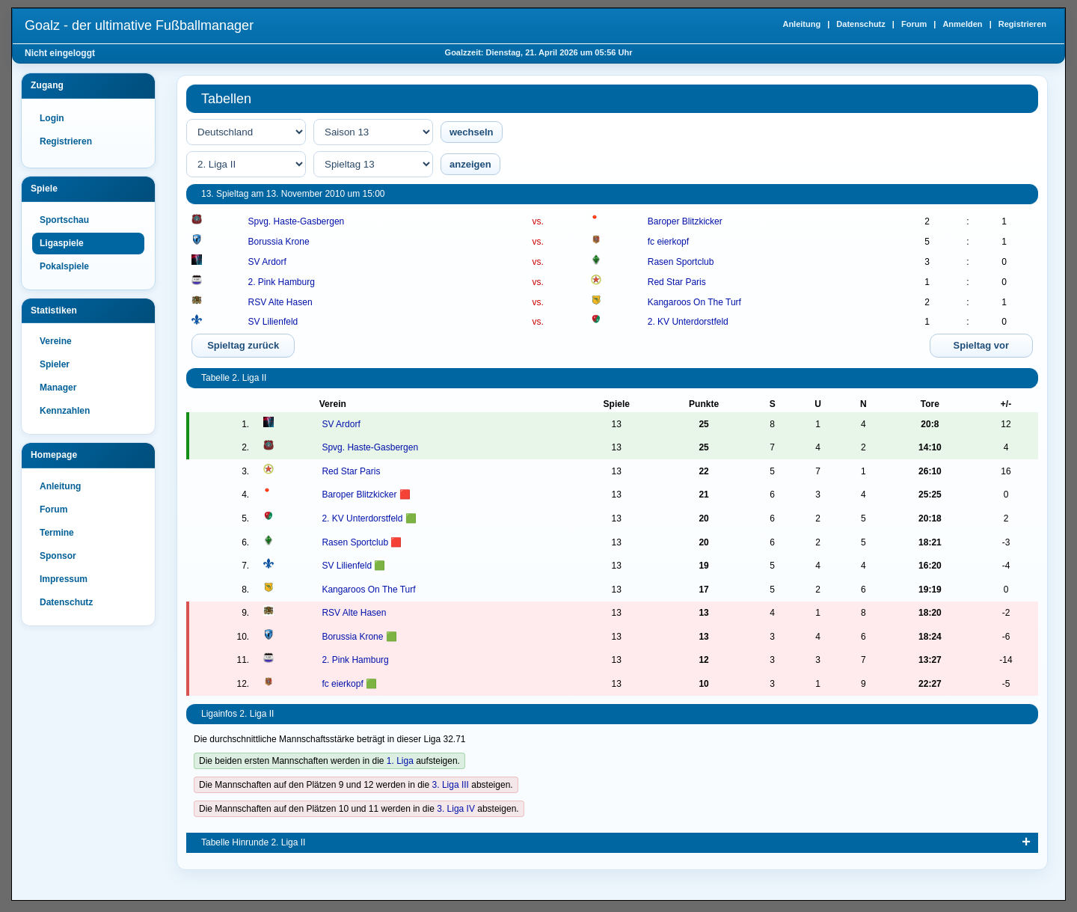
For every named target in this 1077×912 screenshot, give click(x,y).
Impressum (64, 579)
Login (52, 118)
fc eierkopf (668, 241)
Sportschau (64, 220)
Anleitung (801, 23)
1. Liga (400, 761)
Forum (914, 23)
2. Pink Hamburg (281, 282)
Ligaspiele (62, 243)
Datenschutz (860, 23)
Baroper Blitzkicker (685, 221)
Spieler (55, 364)
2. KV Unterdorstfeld (688, 321)
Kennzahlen (65, 410)
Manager (58, 387)
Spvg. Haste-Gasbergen (296, 221)
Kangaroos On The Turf (694, 302)
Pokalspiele (64, 266)
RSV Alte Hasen (280, 302)
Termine (57, 532)
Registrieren (1022, 23)
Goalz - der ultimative (139, 25)
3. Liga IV (456, 809)
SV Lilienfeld (273, 321)
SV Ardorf (267, 262)
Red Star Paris (677, 282)
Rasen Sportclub (681, 262)
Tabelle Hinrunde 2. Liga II (253, 842)
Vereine (56, 341)
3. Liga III (450, 785)
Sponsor (58, 556)
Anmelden (962, 23)
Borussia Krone (279, 241)
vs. (538, 221)
